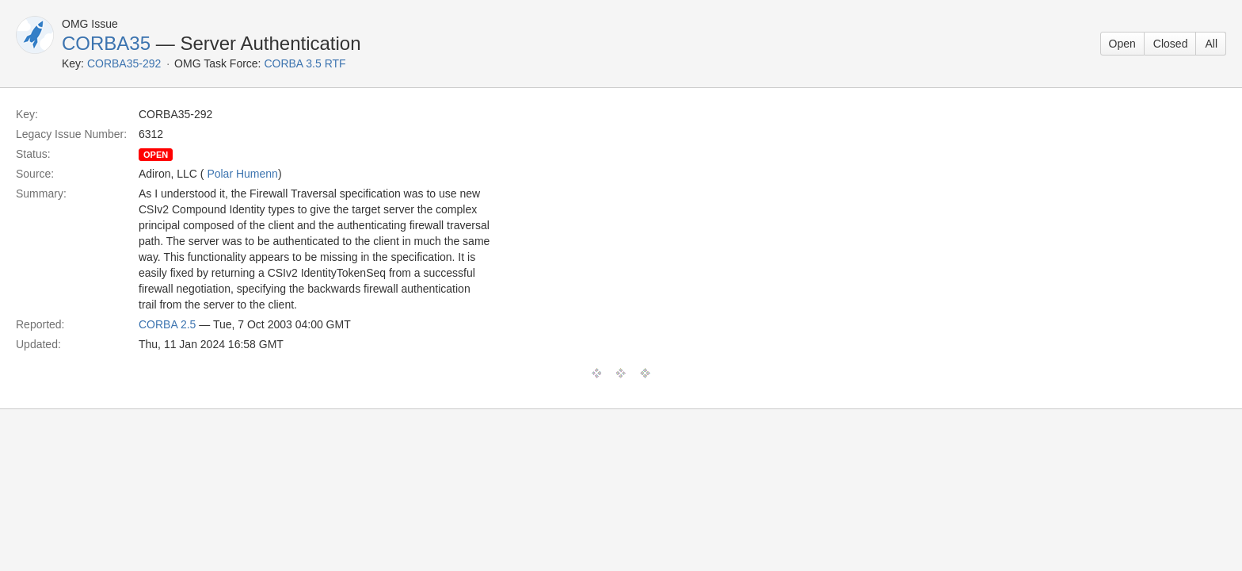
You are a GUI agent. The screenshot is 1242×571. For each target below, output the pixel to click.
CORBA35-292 (124, 63)
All (1211, 43)
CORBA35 (106, 43)
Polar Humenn (242, 173)
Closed (1170, 43)
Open (1122, 43)
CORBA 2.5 (167, 324)
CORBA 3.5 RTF (304, 63)
